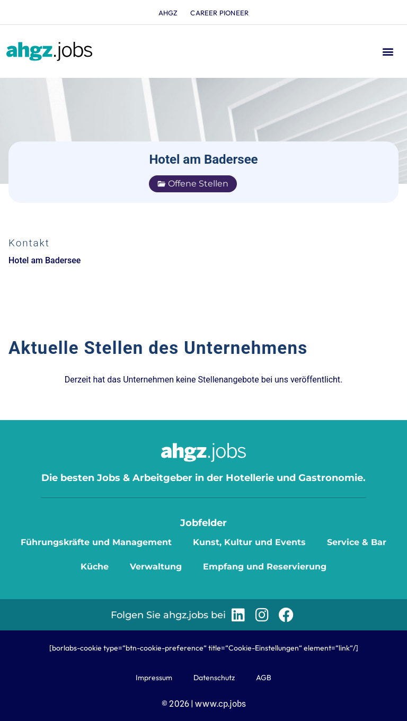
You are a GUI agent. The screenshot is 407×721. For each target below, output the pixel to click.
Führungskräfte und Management (96, 542)
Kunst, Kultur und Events (249, 542)
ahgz (168, 12)
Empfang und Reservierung (264, 567)
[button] (387, 51)
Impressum (154, 677)
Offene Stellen (192, 184)
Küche (95, 567)
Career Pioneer (220, 12)
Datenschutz (214, 677)
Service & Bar (356, 542)
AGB (263, 677)
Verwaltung (156, 567)
